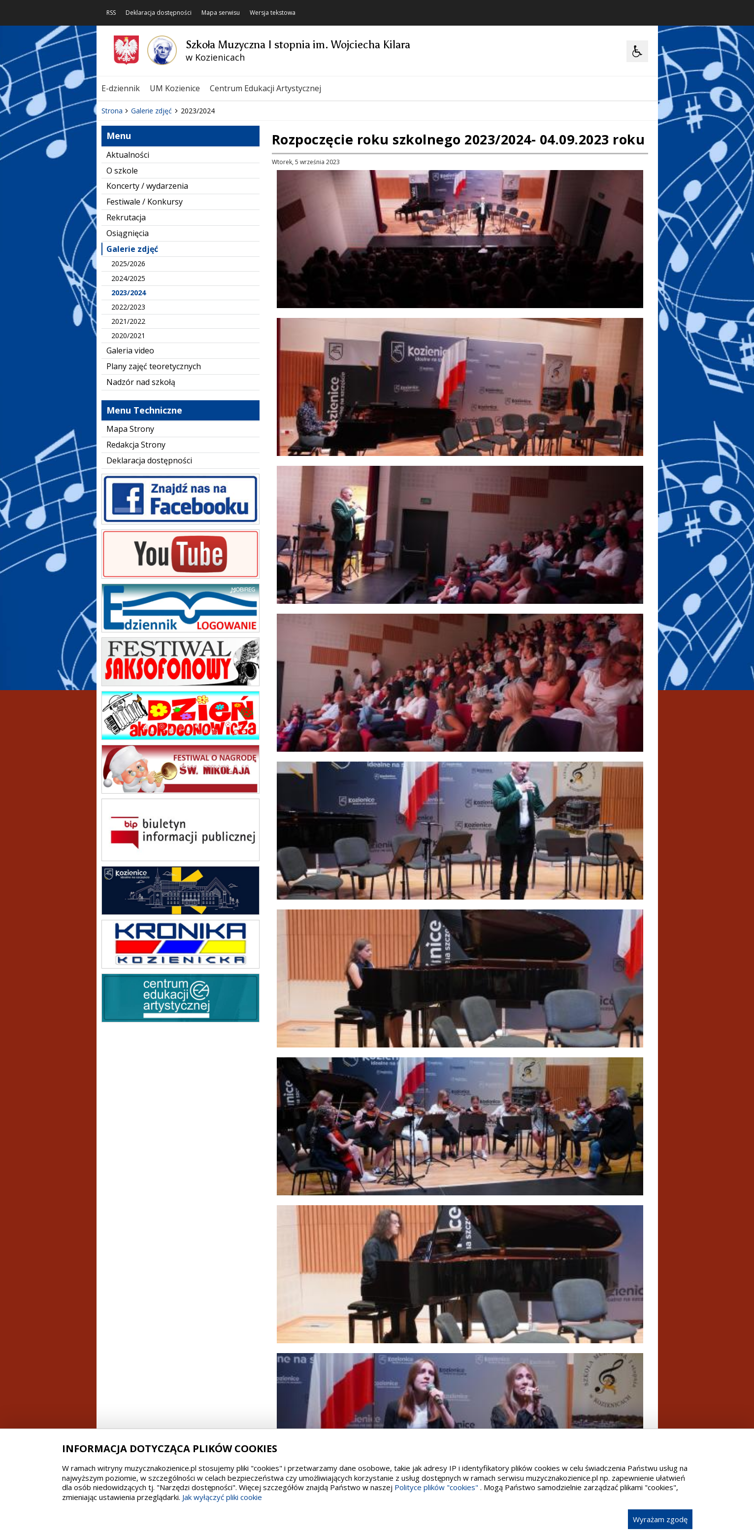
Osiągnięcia (127, 357)
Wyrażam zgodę (660, 1519)
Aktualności (127, 279)
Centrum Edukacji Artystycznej (265, 88)
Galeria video (130, 474)
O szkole (122, 294)
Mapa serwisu (220, 13)
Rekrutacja (126, 341)
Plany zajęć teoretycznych (153, 490)
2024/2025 (128, 402)
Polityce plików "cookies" (436, 1487)
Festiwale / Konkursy (144, 325)
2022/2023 (128, 431)
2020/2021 (128, 459)
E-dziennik (120, 88)
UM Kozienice (175, 88)
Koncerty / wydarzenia (147, 310)
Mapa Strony (130, 553)
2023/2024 (128, 416)
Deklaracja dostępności (159, 13)
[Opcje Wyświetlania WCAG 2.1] (637, 51)
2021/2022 (128, 445)
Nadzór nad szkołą (140, 506)
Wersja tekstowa (272, 13)
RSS (111, 13)
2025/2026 (128, 387)
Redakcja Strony (135, 568)
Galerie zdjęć (132, 373)
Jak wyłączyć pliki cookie (222, 1497)
